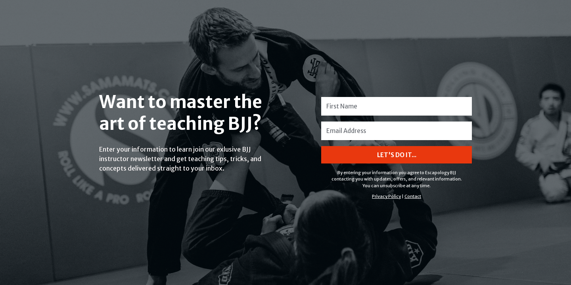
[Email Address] (396, 131)
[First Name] (396, 106)
